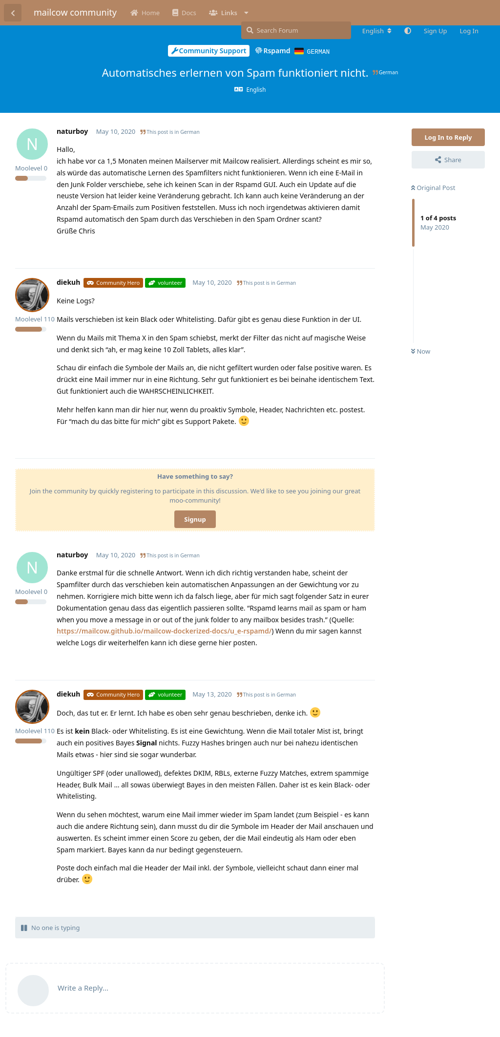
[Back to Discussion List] (12, 12)
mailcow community (75, 12)
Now (420, 350)
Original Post (433, 187)
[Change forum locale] (377, 31)
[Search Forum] (296, 30)
